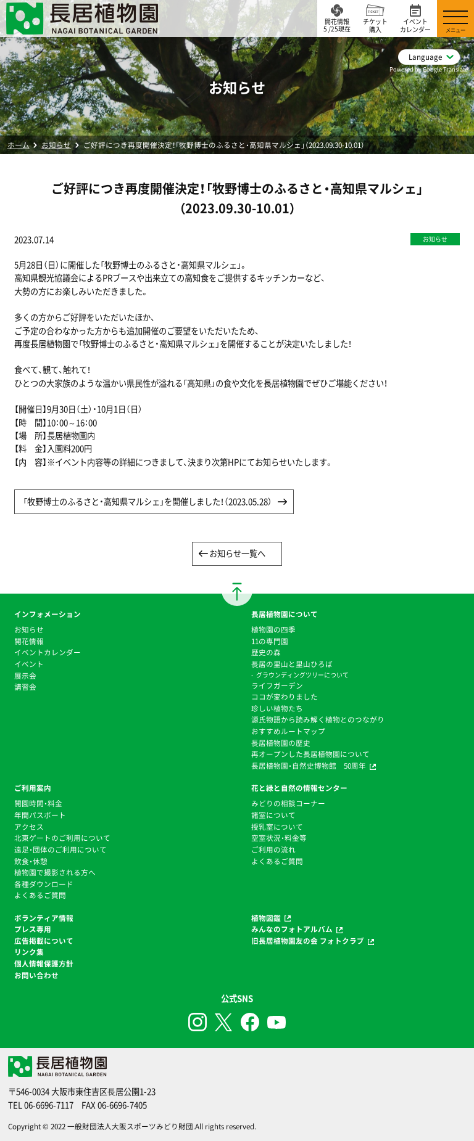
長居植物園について (284, 614)
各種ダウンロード (43, 883)
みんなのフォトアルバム (292, 928)
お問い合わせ (36, 975)
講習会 (25, 686)
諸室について (273, 814)
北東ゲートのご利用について (62, 837)
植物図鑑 (266, 917)
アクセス (29, 826)
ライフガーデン (277, 685)
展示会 (25, 675)
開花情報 (29, 641)
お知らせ (56, 144)
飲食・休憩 (31, 861)
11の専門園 (269, 641)
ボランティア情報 (43, 917)
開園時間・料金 (38, 803)
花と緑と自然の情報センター (299, 787)
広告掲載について (43, 940)
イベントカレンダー (47, 652)
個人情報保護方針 (43, 963)
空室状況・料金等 (279, 837)
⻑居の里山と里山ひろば (292, 663)
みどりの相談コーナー (288, 803)
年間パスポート (40, 814)
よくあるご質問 (40, 895)
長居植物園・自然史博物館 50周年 (308, 765)
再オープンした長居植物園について (310, 753)
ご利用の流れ (273, 849)
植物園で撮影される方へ (55, 872)
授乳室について (277, 826)
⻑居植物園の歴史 (280, 742)
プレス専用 (32, 928)
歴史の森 (266, 652)
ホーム (18, 144)
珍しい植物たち (277, 708)
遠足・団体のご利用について (60, 849)
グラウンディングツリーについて (302, 674)
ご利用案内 (32, 787)
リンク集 (29, 951)
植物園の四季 (273, 629)
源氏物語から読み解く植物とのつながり (318, 719)
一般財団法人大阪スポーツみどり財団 (130, 1126)
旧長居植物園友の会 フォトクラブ (307, 940)
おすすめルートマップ (288, 731)
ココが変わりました (284, 696)
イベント (29, 663)
